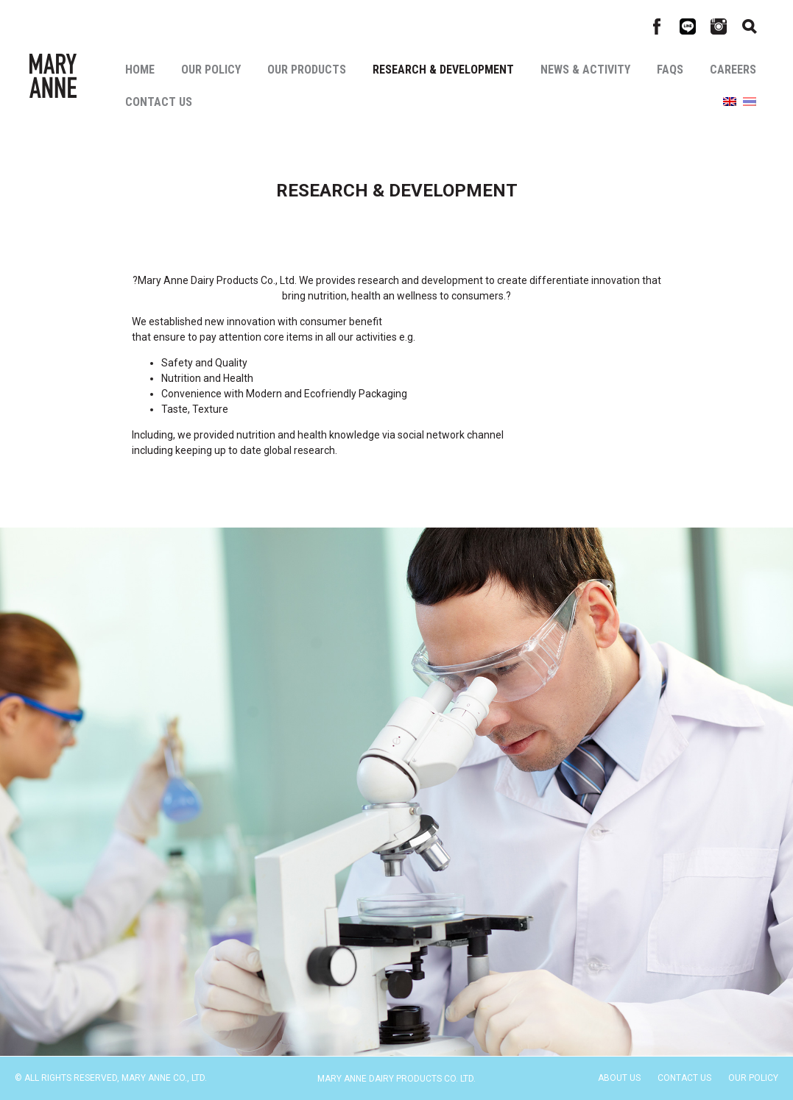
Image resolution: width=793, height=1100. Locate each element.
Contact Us (158, 102)
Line (687, 26)
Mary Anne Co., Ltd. (53, 76)
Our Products (306, 70)
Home (140, 70)
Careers (733, 70)
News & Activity (585, 70)
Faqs (670, 70)
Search (749, 26)
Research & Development (443, 70)
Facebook (657, 26)
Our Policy (211, 70)
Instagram (718, 26)
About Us (619, 1078)
